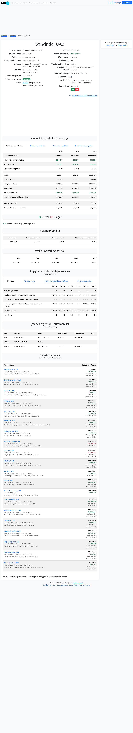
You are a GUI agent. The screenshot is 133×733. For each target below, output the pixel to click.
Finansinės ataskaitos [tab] (14, 146)
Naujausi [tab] (10, 281)
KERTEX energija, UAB (12, 380)
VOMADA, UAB (9, 412)
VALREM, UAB (9, 390)
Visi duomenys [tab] (29, 281)
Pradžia (4, 36)
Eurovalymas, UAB (11, 431)
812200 (25, 82)
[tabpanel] (50, 180)
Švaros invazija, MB (11, 552)
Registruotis (127, 3)
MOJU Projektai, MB (11, 542)
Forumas (15, 3)
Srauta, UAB (8, 480)
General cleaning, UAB (12, 491)
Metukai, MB (9, 471)
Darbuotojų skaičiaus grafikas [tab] (56, 281)
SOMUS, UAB (9, 461)
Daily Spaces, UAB (11, 369)
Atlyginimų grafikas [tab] (84, 281)
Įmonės (24, 3)
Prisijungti (117, 3)
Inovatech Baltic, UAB (12, 531)
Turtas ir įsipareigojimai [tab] (84, 146)
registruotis (122, 45)
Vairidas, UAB (9, 450)
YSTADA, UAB (9, 401)
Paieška (53, 3)
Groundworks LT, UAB (12, 510)
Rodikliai (44, 3)
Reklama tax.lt (78, 583)
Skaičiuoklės (33, 3)
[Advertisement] (50, 128)
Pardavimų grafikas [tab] (60, 146)
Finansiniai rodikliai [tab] (37, 146)
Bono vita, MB (9, 420)
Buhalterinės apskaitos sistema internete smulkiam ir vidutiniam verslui (66, 585)
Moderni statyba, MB (12, 441)
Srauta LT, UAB (9, 520)
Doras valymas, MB (11, 563)
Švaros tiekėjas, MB (11, 499)
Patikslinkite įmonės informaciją (83, 95)
